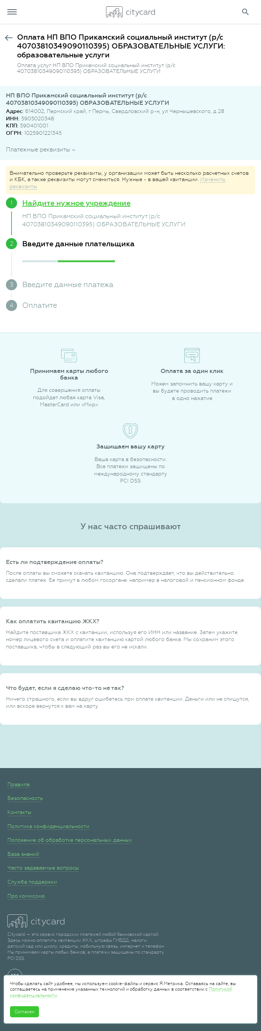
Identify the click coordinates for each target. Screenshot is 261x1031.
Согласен (24, 1011)
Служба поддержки (32, 882)
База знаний (23, 854)
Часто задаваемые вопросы (43, 868)
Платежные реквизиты (38, 149)
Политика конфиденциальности (48, 826)
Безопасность (25, 798)
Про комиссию (26, 896)
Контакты (19, 812)
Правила (18, 784)
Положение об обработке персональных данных (69, 840)
